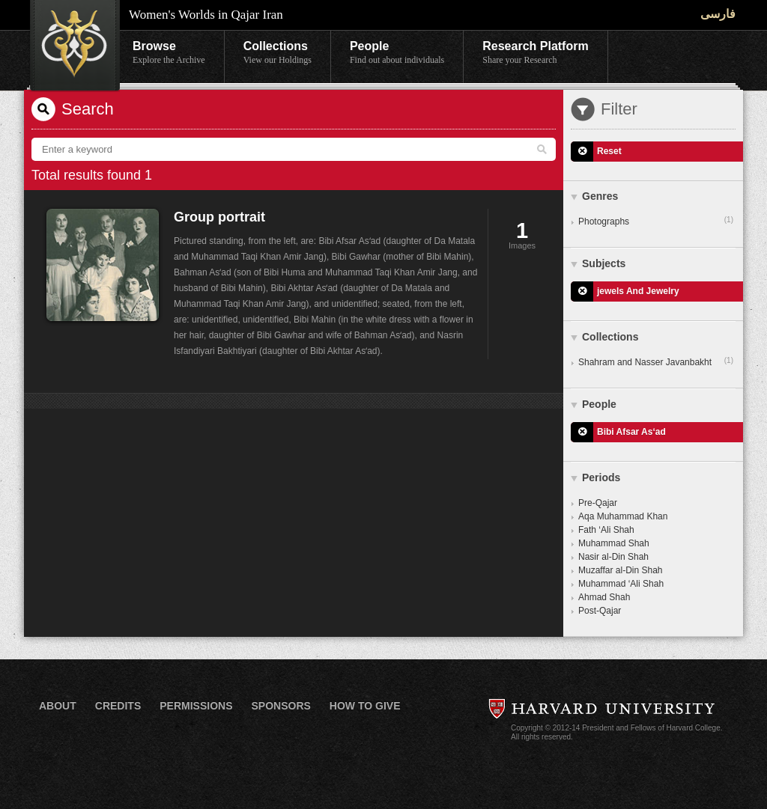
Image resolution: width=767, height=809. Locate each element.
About (57, 706)
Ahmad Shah (604, 597)
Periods (601, 477)
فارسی (718, 13)
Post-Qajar (599, 610)
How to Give (365, 706)
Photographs (655, 221)
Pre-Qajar (597, 503)
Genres (600, 196)
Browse (169, 53)
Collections (277, 53)
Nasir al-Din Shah (613, 557)
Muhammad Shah (613, 543)
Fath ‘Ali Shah (606, 530)
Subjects (603, 263)
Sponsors (280, 706)
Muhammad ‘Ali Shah (621, 583)
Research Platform (535, 53)
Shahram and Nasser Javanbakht (655, 361)
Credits (118, 706)
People (397, 53)
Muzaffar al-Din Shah (620, 570)
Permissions (196, 706)
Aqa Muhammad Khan (622, 516)
